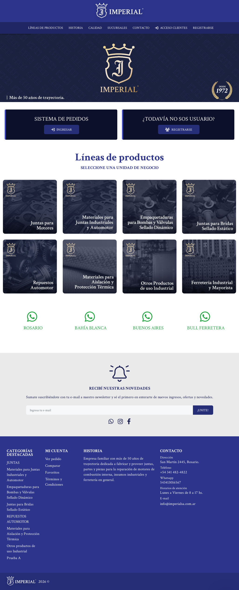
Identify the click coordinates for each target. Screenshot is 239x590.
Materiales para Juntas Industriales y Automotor (23, 475)
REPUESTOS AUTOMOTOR (18, 519)
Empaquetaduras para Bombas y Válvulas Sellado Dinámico (23, 492)
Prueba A (14, 558)
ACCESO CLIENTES (171, 28)
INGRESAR (61, 130)
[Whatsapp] (111, 422)
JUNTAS (13, 462)
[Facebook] (129, 422)
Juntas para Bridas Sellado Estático (20, 507)
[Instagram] (120, 422)
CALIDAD (95, 28)
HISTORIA (76, 28)
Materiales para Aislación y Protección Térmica (23, 534)
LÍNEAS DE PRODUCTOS (45, 28)
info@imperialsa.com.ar (177, 503)
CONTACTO (141, 28)
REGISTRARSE (203, 28)
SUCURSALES (117, 28)
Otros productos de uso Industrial (21, 549)
